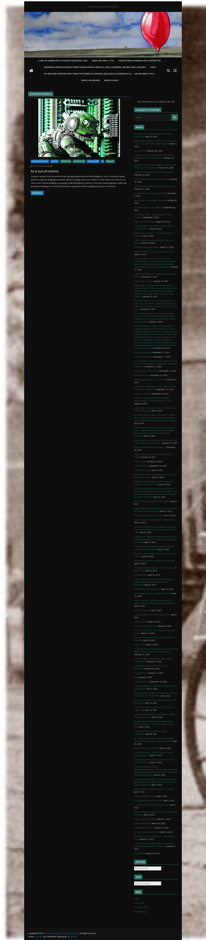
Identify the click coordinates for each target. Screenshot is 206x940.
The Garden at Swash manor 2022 (148, 800)
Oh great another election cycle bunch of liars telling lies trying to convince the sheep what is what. (154, 724)
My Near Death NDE (143, 352)
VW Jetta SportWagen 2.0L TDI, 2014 (149, 379)
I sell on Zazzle (140, 621)
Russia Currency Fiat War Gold (147, 832)
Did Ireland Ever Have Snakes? (147, 247)
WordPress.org (140, 911)
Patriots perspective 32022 (145, 819)
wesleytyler (49, 166)
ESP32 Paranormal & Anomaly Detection (151, 179)
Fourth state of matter (143, 281)
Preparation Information (144, 827)
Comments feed (141, 907)
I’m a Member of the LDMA (146, 626)
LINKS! (153, 67)
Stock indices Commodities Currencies (150, 200)
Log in (136, 898)
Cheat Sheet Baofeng (143, 356)
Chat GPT (54, 161)
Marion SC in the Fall (143, 393)
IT (102, 161)
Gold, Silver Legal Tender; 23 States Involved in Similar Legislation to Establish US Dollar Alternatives (154, 582)
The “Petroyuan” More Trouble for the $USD (153, 593)
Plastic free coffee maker (144, 221)
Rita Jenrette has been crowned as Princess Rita (154, 560)
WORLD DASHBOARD (90, 80)
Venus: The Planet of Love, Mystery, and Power (154, 251)
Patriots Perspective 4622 (145, 796)
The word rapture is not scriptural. (148, 207)
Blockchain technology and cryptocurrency (152, 501)
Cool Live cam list (141, 681)
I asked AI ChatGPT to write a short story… (152, 614)
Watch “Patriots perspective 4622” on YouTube (154, 789)
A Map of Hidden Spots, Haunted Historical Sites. (63, 60)
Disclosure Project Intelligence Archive (150, 193)
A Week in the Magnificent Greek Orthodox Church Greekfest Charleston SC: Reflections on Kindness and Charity (155, 539)
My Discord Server (142, 375)
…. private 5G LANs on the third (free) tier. (151, 805)
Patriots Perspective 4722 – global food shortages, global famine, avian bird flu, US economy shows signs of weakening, (155, 782)
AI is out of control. (45, 171)
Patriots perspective (142, 823)
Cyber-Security (93, 161)
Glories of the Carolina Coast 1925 (148, 515)
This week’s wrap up (142, 470)
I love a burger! (140, 461)
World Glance (111, 80)
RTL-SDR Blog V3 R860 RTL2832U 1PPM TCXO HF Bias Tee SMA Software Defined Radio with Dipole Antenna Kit (155, 364)
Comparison (65, 161)
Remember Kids (141, 575)
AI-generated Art (141, 673)
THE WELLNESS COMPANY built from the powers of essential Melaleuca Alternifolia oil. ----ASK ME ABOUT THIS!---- (100, 73)
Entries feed (139, 903)
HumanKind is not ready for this (147, 589)
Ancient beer (139, 853)
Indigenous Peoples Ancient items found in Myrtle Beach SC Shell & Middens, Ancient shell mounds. (95, 67)
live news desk (140, 151)
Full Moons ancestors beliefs (146, 371)
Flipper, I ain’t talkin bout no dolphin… (150, 447)
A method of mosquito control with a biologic (153, 172)
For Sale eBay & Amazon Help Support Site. (140, 60)
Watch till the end (141, 466)
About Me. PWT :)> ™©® (103, 60)
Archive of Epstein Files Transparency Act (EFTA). (155, 186)
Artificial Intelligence (40, 161)
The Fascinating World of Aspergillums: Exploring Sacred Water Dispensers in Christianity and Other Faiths (155, 530)
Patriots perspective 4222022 (146, 748)
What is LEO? (139, 644)
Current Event (79, 161)
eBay (136, 677)
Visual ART (110, 161)
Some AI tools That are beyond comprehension (154, 520)
